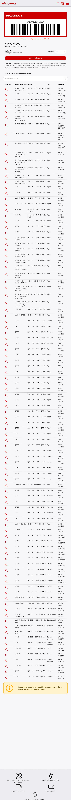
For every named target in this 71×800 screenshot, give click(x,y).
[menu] (67, 3)
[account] (58, 3)
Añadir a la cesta (35, 58)
